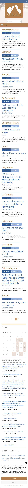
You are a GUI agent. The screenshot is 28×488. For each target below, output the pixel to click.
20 (24, 347)
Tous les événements (8, 445)
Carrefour (6, 51)
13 (24, 343)
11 (17, 343)
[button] (26, 463)
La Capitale (7, 244)
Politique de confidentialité (18, 485)
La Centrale (7, 194)
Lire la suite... (6, 33)
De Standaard (8, 98)
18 (17, 347)
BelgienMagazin (9, 268)
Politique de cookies (8, 485)
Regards (5, 74)
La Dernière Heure (10, 122)
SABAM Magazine (10, 29)
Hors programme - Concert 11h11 (12, 413)
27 (24, 350)
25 (17, 350)
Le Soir (5, 146)
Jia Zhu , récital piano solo (10, 418)
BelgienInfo (7, 167)
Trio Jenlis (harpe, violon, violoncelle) (13, 432)
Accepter (14, 478)
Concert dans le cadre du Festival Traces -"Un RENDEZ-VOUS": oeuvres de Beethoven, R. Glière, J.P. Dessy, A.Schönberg (14, 366)
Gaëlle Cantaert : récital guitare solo (12, 374)
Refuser (14, 482)
